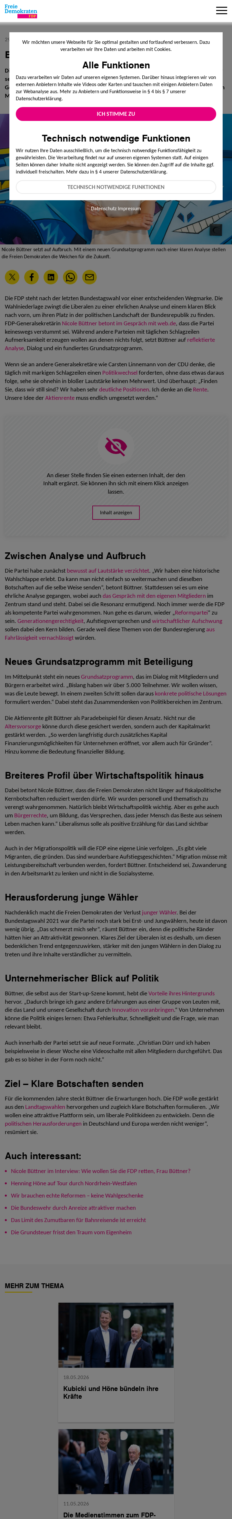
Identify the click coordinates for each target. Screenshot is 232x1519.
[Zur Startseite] (21, 11)
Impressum (129, 208)
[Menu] (221, 11)
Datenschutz (103, 208)
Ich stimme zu (116, 113)
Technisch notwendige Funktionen (116, 187)
